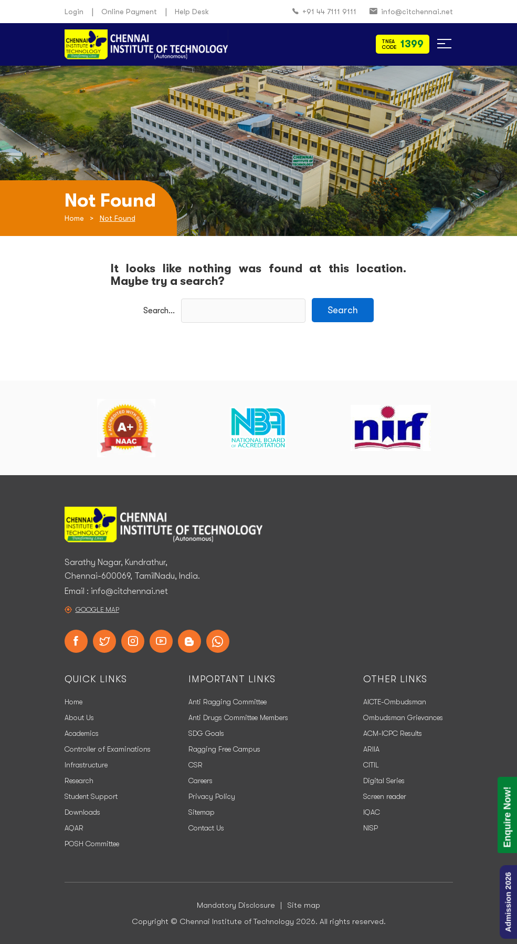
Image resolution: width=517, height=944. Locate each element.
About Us (79, 717)
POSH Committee (92, 843)
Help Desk (192, 11)
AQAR (74, 828)
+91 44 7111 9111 (324, 11)
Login (74, 11)
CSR (195, 765)
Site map (303, 905)
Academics (82, 733)
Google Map (97, 609)
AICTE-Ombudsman (394, 701)
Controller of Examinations (108, 749)
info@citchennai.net (411, 11)
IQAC (371, 812)
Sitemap (201, 812)
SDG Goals (206, 733)
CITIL (371, 765)
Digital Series (384, 780)
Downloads (82, 812)
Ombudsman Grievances (403, 717)
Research (79, 780)
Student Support (91, 796)
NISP (370, 828)
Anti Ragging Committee (227, 701)
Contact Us (206, 828)
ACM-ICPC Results (392, 733)
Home (74, 218)
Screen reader (384, 796)
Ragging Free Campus (224, 749)
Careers (200, 780)
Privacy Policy (211, 796)
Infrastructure (86, 765)
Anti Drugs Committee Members (238, 717)
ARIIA (371, 749)
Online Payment (129, 11)
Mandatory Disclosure (236, 905)
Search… (159, 310)
